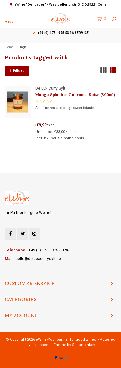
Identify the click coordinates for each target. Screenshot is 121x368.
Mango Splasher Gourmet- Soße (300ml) (75, 94)
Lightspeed (41, 345)
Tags (23, 47)
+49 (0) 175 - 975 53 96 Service (60, 33)
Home (9, 47)
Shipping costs (71, 138)
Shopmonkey (83, 345)
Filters (17, 70)
